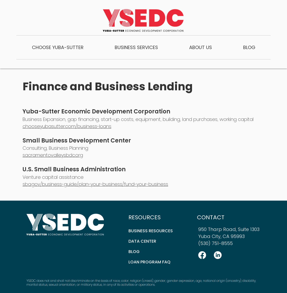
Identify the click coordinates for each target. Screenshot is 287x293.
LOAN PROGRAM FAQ (149, 262)
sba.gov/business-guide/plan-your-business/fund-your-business (95, 184)
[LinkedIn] (218, 255)
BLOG (134, 252)
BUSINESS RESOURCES (150, 231)
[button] (57, 47)
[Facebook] (202, 255)
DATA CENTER (142, 241)
